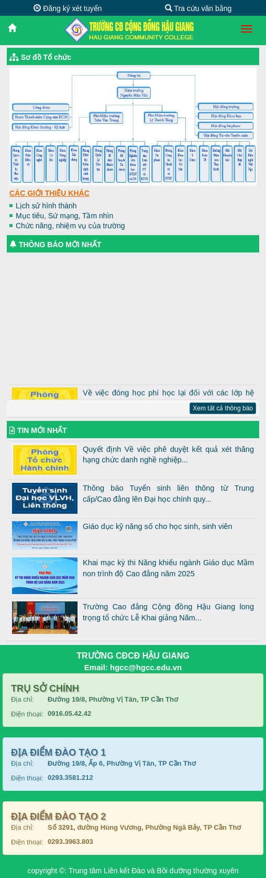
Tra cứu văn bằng (198, 8)
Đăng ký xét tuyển (68, 8)
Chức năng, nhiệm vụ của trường (70, 225)
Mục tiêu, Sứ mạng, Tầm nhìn (64, 215)
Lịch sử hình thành (46, 206)
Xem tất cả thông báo (223, 408)
